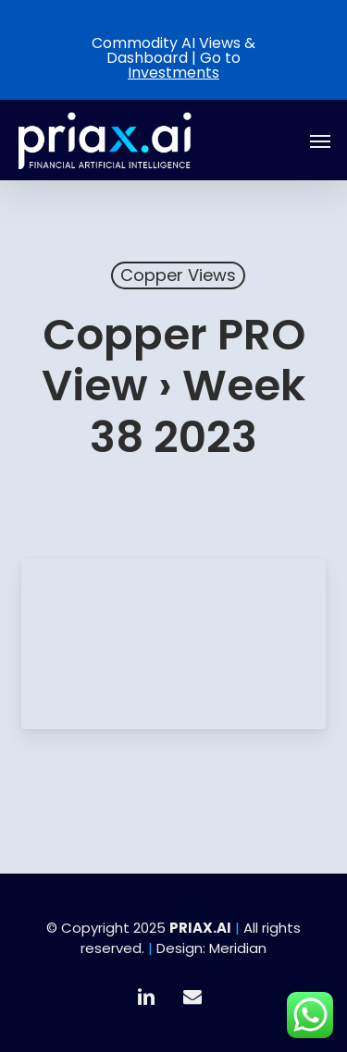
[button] (320, 140)
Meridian (237, 948)
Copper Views (178, 275)
